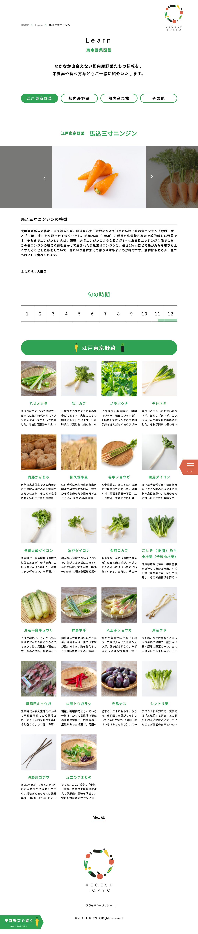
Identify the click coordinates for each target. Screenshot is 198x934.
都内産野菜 (79, 98)
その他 (158, 98)
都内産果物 (119, 98)
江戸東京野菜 (39, 98)
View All (99, 817)
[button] (152, 176)
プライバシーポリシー (99, 905)
